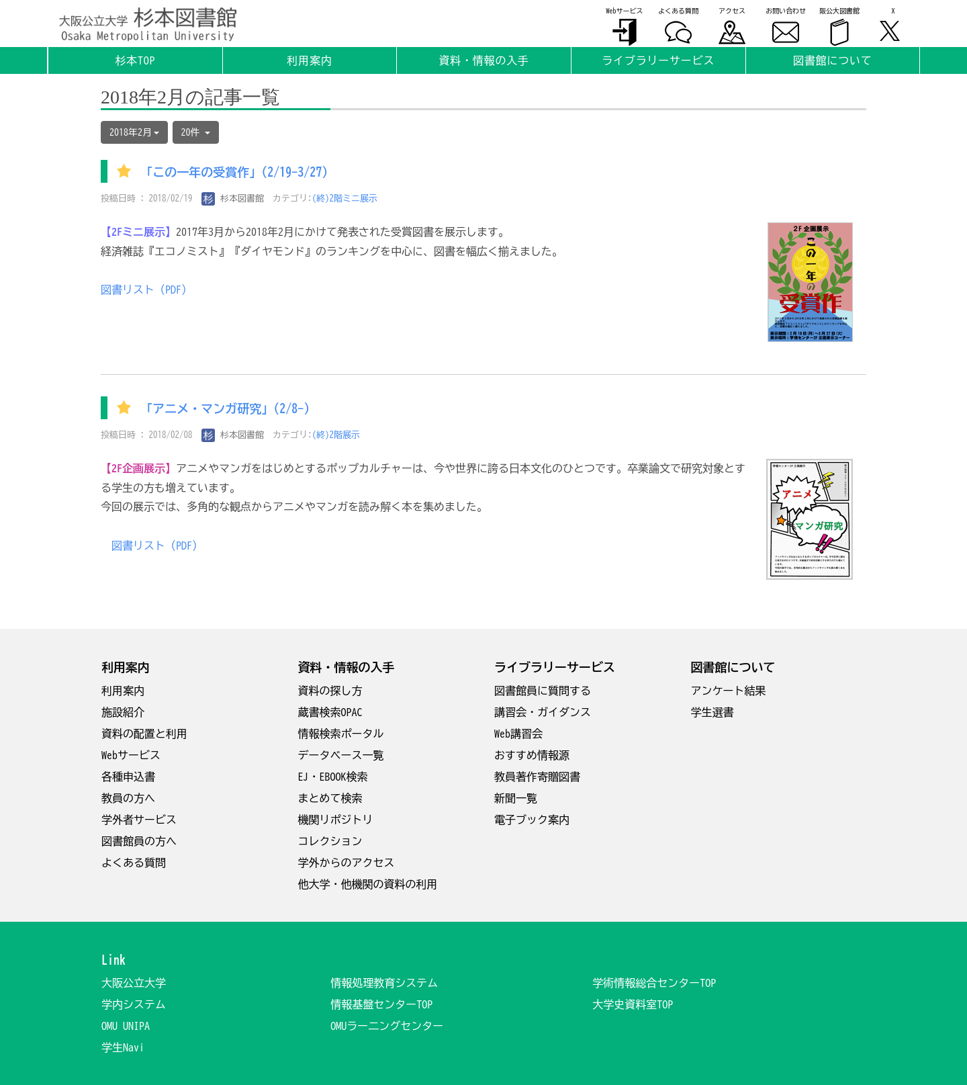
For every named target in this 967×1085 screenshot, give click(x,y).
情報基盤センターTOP (381, 1004)
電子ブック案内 (531, 819)
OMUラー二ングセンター (386, 1026)
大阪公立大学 (133, 983)
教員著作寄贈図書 (537, 776)
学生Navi (122, 1047)
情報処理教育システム (384, 983)
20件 (195, 132)
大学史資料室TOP (632, 1004)
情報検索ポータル (341, 733)
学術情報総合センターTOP (654, 983)
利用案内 (122, 690)
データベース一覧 (341, 755)
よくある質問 (133, 862)
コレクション (330, 841)
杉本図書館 (233, 198)
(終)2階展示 (336, 435)
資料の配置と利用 (144, 733)
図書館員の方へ (139, 841)
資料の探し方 (330, 690)
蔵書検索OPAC (330, 712)
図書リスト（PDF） (146, 289)
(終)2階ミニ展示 (345, 198)
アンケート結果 (728, 690)
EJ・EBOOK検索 (333, 776)
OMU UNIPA (125, 1026)
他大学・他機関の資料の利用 (368, 884)
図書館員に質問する (542, 690)
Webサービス (130, 755)
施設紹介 (122, 712)
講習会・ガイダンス (542, 712)
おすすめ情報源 (531, 755)
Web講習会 (518, 733)
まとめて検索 (330, 798)
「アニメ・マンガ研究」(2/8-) (225, 409)
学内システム (133, 1004)
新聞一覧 (515, 798)
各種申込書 (128, 776)
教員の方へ (128, 798)
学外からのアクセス (346, 862)
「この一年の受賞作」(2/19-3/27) (234, 173)
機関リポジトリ (335, 819)
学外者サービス (139, 819)
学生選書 (712, 712)
